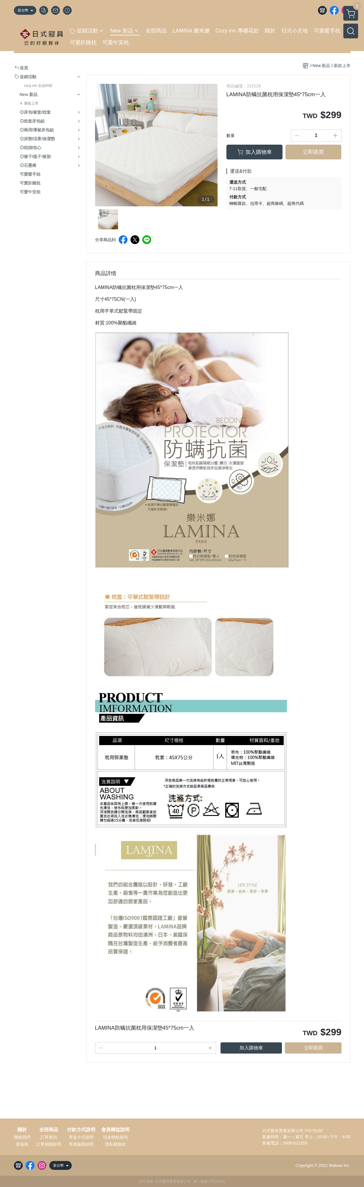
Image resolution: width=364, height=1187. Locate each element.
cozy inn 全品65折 (38, 86)
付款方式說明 (81, 1129)
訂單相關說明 (48, 1144)
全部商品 (48, 1129)
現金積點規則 (115, 1137)
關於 (22, 1129)
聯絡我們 (22, 1137)
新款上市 (31, 103)
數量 (230, 135)
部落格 (22, 1144)
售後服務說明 (81, 1144)
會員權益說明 (115, 1129)
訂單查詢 (48, 1137)
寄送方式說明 (81, 1137)
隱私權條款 (115, 1144)
